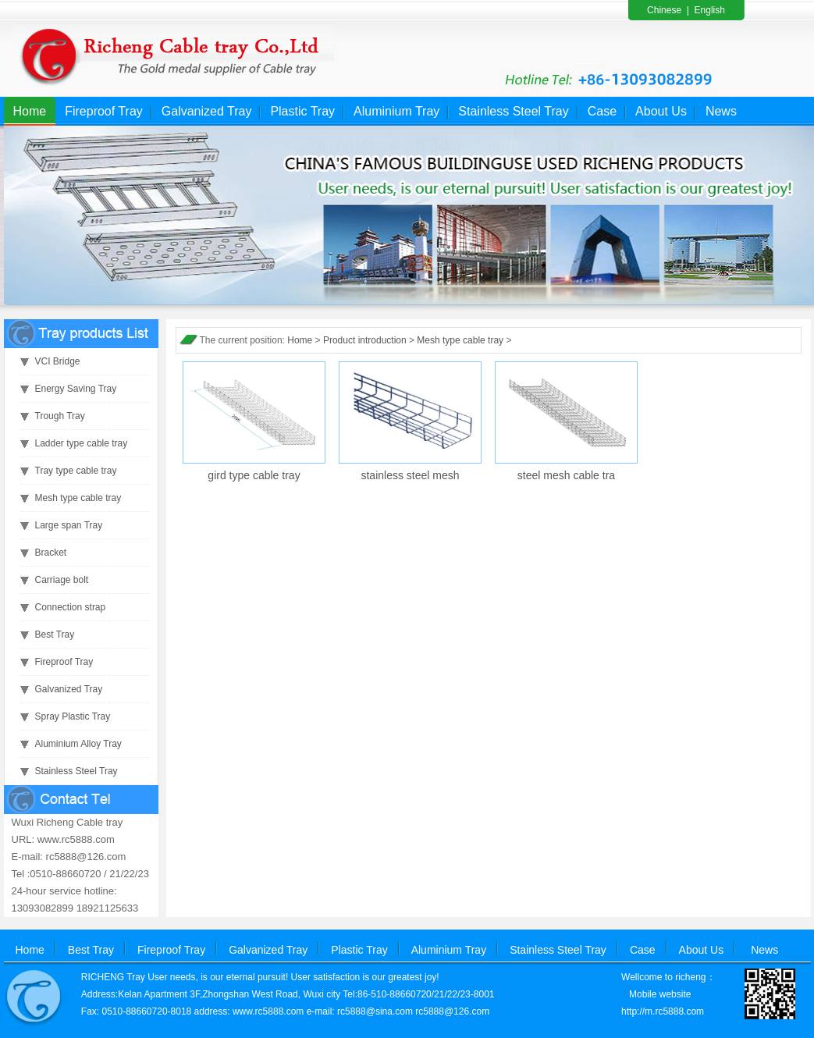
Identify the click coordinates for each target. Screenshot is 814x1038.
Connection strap (70, 607)
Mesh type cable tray (78, 497)
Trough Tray (60, 416)
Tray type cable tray (76, 470)
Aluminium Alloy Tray (78, 743)
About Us (661, 111)
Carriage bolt (62, 579)
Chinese (664, 10)
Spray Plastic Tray (73, 716)
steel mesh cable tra (566, 475)
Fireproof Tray (104, 111)
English (710, 10)
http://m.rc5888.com (662, 1011)
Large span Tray (69, 525)
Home (30, 111)
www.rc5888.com (268, 1011)
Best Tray (55, 634)
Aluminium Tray (396, 111)
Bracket (51, 552)
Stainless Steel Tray (513, 111)
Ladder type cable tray (81, 443)
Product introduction (365, 340)
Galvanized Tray (207, 111)
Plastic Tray (302, 111)
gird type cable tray (254, 475)
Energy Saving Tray (76, 388)
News (721, 111)
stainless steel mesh (410, 475)
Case (602, 111)
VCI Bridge (57, 361)
